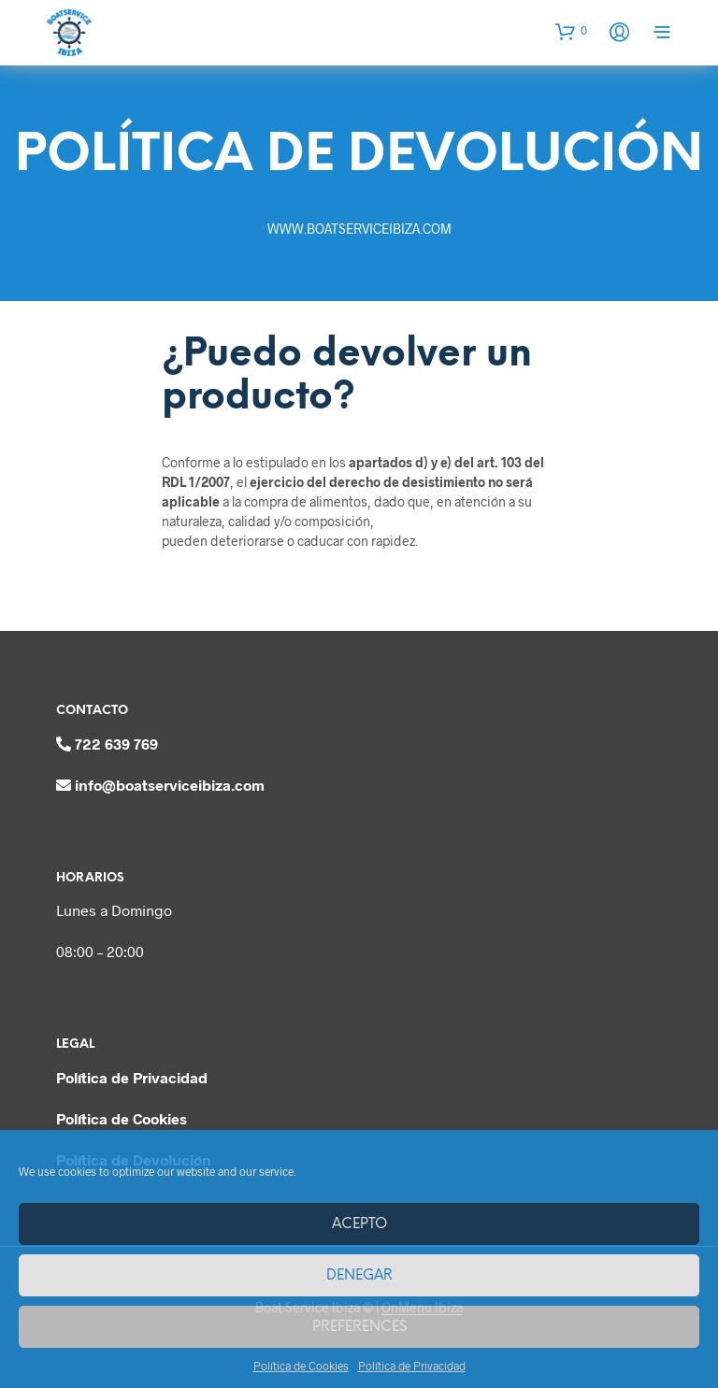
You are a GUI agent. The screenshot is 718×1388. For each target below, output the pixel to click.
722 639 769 (116, 743)
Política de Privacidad (412, 1365)
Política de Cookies (301, 1365)
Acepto (359, 1224)
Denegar (359, 1275)
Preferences (359, 1327)
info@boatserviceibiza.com (170, 785)
